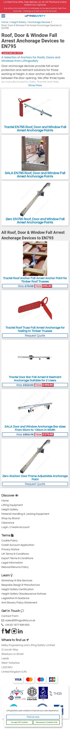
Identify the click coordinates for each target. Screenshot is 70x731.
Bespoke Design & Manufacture (20, 585)
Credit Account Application (17, 545)
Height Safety (18, 22)
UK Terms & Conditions (15, 553)
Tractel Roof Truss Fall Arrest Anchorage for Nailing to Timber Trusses (35, 329)
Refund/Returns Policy (15, 567)
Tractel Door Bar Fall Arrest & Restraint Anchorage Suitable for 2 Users (35, 379)
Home (4, 22)
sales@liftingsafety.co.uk (18, 620)
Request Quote (35, 335)
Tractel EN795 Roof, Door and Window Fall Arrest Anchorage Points (35, 111)
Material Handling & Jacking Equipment (25, 514)
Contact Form (9, 616)
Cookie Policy (9, 540)
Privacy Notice (10, 549)
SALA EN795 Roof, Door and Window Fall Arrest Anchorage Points (35, 157)
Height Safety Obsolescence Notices (23, 593)
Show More (35, 85)
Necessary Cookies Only (46, 722)
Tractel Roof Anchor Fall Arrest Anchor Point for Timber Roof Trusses (35, 280)
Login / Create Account (15, 527)
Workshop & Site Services (16, 580)
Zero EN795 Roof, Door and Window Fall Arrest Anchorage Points (35, 203)
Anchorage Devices (39, 22)
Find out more (33, 717)
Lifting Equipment (12, 505)
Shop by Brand (10, 518)
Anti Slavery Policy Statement (19, 602)
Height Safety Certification (17, 589)
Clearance (7, 522)
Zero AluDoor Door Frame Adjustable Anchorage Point (35, 478)
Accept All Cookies (19, 722)
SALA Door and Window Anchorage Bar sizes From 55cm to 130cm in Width (35, 428)
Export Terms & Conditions (17, 558)
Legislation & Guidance (15, 598)
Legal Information (12, 562)
